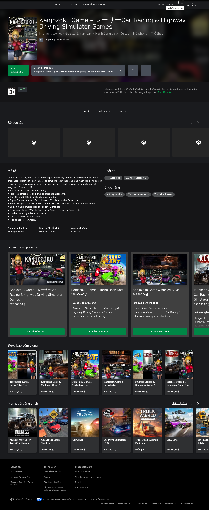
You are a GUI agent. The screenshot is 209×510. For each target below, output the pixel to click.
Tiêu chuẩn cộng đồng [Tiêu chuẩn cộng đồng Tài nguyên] (52, 482)
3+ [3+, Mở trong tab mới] (22, 89)
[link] (22, 372)
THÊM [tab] (123, 111)
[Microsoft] (21, 4)
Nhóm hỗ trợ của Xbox (94, 4)
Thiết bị (73, 4)
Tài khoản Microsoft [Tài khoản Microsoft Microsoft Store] (82, 472)
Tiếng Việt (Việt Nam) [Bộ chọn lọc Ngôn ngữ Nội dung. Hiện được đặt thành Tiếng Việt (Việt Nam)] (23, 499)
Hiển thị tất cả (179, 403)
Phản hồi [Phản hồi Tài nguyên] (47, 477)
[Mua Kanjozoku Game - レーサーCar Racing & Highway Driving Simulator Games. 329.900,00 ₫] (18, 70)
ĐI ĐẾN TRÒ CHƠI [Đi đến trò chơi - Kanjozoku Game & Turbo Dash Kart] (98, 331)
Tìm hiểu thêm (165, 92)
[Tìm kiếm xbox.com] (181, 4)
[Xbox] (43, 4)
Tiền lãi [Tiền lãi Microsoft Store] (78, 482)
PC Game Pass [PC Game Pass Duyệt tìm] (16, 472)
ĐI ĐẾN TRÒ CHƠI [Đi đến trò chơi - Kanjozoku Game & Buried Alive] (160, 331)
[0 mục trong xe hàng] (187, 4)
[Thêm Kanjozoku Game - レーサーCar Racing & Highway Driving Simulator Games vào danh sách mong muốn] (133, 70)
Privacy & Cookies (125, 504)
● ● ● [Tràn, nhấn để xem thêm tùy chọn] (146, 70)
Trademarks (156, 504)
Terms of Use (142, 504)
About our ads (170, 504)
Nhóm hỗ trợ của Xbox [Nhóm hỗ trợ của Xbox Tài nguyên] (52, 472)
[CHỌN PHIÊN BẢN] (78, 70)
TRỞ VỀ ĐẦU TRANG (37, 331)
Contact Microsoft (107, 504)
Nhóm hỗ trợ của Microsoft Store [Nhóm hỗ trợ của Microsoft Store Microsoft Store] (88, 477)
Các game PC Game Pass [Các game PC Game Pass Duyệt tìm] (20, 477)
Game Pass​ (58, 4)
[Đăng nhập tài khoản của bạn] (195, 4)
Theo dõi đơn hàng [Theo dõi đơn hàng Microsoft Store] (82, 487)
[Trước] (191, 122)
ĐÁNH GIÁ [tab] (104, 111)
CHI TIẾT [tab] (86, 111)
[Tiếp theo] (198, 122)
